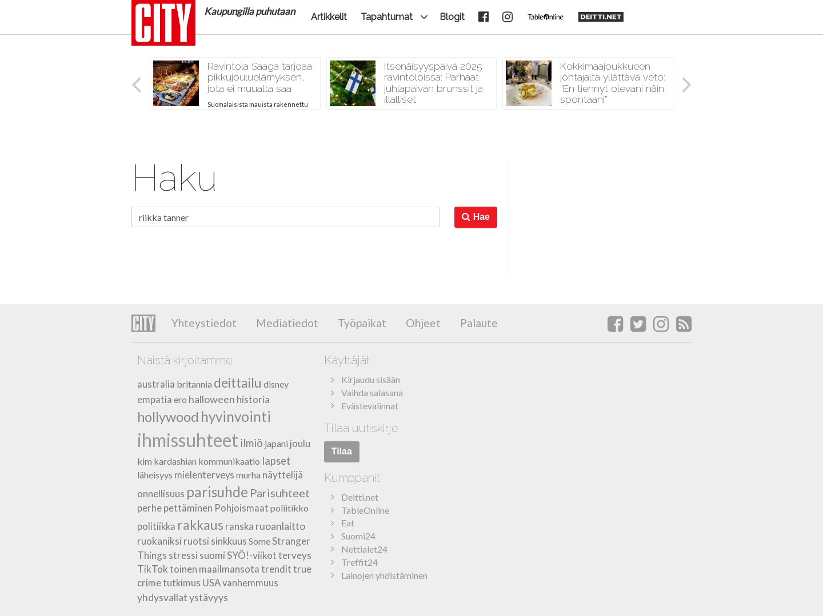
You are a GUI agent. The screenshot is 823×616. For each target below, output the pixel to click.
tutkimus (182, 583)
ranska (239, 526)
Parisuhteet (280, 493)
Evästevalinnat (369, 405)
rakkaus (200, 525)
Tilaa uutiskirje (361, 428)
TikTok (152, 569)
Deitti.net (359, 497)
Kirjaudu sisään (370, 379)
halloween (212, 399)
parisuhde (217, 492)
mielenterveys (204, 475)
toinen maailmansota (214, 569)
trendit (276, 569)
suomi (212, 555)
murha (248, 474)
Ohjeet (422, 322)
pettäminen (188, 508)
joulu (300, 443)
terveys (294, 555)
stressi (183, 555)
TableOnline (365, 510)
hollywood (168, 417)
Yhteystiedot (204, 322)
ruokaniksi (159, 541)
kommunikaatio (229, 461)
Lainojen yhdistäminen (384, 575)
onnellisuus (161, 494)
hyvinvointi (236, 416)
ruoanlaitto (280, 526)
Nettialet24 (364, 548)
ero (180, 399)
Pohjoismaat (241, 508)
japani (276, 443)
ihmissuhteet (187, 440)
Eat (347, 522)
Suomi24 (358, 535)
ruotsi (196, 541)
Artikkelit (329, 16)
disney (276, 384)
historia (253, 399)
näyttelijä (282, 475)
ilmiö (251, 442)
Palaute (478, 322)
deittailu (238, 382)
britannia (194, 384)
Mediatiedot (286, 322)
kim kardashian (167, 461)
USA (211, 583)
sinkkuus (229, 541)
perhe (149, 508)
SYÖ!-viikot (252, 555)
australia (156, 384)
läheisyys (155, 474)
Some (259, 541)
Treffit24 (359, 562)
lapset (276, 460)
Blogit (452, 16)
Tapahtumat (387, 16)
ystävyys (208, 597)
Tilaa (341, 451)
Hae (476, 217)
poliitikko (289, 507)
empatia (154, 399)
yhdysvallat (162, 597)
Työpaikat (360, 322)
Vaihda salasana (372, 392)
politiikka (156, 526)
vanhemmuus (250, 583)
